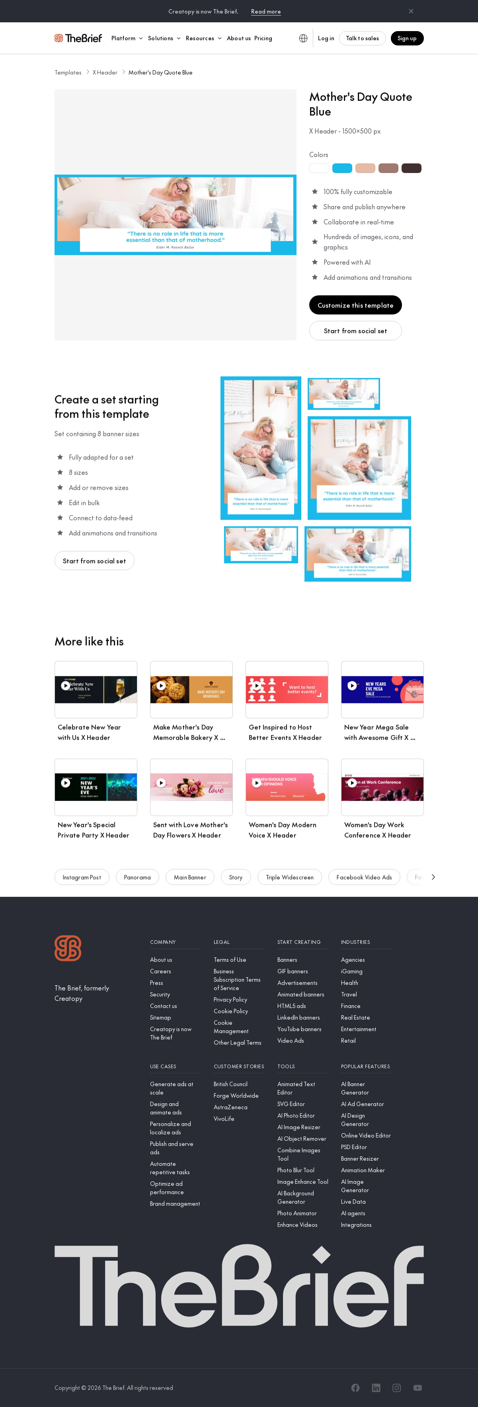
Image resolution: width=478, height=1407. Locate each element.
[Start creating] (302, 942)
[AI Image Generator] (366, 1185)
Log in (326, 38)
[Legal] (239, 942)
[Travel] (366, 994)
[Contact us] (175, 1006)
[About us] (175, 959)
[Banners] (302, 959)
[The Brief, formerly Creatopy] (96, 993)
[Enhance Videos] (302, 1224)
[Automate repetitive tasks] (175, 1167)
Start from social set (355, 330)
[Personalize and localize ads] (175, 1128)
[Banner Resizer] (366, 1158)
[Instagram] (396, 1387)
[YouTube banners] (302, 1029)
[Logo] (68, 949)
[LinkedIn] (376, 1387)
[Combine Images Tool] (302, 1154)
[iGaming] (366, 971)
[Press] (175, 983)
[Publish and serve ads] (175, 1148)
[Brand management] (175, 1203)
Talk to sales (362, 38)
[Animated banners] (302, 994)
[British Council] (239, 1084)
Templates (68, 72)
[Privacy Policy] (239, 999)
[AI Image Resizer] (302, 1127)
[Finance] (366, 1006)
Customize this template (356, 305)
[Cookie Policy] (239, 1011)
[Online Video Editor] (366, 1135)
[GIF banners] (302, 971)
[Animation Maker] (366, 1170)
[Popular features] (366, 1066)
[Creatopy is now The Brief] (175, 1033)
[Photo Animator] (302, 1213)
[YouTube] (417, 1387)
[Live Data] (366, 1201)
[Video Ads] (302, 1040)
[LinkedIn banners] (302, 1017)
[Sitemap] (175, 1017)
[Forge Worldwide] (239, 1095)
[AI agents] (366, 1213)
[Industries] (366, 942)
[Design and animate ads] (175, 1108)
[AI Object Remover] (302, 1138)
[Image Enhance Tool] (302, 1181)
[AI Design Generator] (366, 1119)
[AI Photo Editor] (302, 1115)
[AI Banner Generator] (366, 1088)
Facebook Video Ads (364, 881)
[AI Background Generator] (302, 1197)
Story (236, 881)
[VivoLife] (239, 1118)
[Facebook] (355, 1387)
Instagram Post (82, 881)
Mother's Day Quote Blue (161, 72)
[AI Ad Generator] (366, 1104)
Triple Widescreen (290, 881)
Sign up (407, 38)
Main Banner (190, 881)
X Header (105, 72)
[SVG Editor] (302, 1104)
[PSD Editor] (366, 1147)
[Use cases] (175, 1066)
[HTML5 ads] (302, 1006)
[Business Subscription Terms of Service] (239, 979)
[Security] (175, 994)
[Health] (366, 983)
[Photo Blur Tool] (302, 1170)
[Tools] (302, 1066)
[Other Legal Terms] (239, 1042)
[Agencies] (366, 959)
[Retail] (366, 1040)
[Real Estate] (366, 1017)
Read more (266, 11)
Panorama (137, 881)
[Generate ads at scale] (175, 1088)
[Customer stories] (239, 1066)
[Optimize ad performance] (175, 1187)
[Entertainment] (366, 1029)
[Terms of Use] (239, 959)
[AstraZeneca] (239, 1107)
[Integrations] (366, 1224)
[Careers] (175, 971)
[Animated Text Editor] (302, 1088)
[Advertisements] (302, 983)
